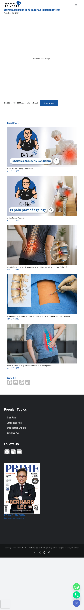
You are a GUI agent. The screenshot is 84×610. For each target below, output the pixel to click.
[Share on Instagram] (13, 452)
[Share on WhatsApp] (22, 383)
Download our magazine (14, 518)
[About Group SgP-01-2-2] (13, 1)
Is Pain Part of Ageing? (15, 218)
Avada (43, 548)
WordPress (75, 548)
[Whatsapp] (76, 586)
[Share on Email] (16, 383)
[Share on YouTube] (19, 452)
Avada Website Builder (30, 548)
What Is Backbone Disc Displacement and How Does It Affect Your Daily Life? (37, 267)
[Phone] (76, 595)
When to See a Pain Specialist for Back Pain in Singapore (29, 365)
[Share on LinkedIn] (28, 383)
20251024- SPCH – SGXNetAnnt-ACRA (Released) (21, 103)
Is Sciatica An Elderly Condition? (20, 168)
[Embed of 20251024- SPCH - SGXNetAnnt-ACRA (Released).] (42, 58)
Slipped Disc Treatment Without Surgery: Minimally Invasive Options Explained (38, 316)
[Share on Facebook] (10, 383)
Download (49, 103)
